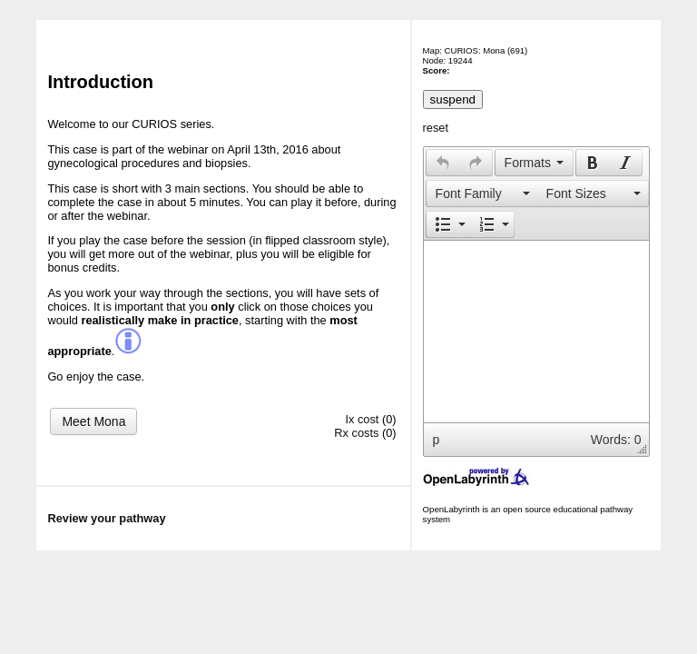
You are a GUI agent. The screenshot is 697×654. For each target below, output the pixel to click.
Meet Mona (93, 421)
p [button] (436, 439)
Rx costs (356, 433)
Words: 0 (616, 439)
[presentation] (443, 162)
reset (435, 127)
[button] (442, 162)
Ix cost (361, 419)
